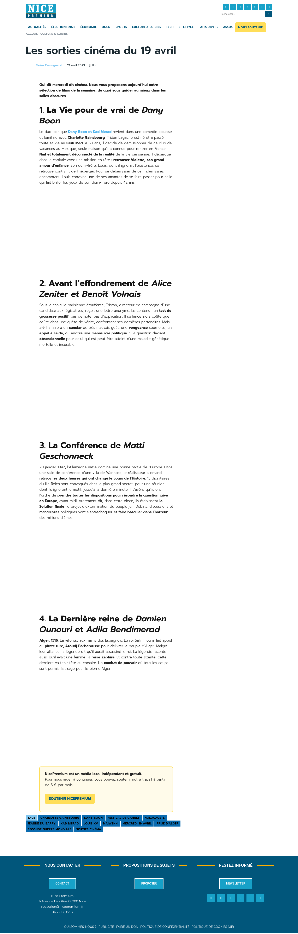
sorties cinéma (88, 829)
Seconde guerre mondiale (49, 829)
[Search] (268, 14)
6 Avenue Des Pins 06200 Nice (62, 902)
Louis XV (91, 823)
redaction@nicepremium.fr (62, 907)
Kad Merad (70, 823)
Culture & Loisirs (54, 34)
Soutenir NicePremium (70, 798)
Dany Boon (93, 818)
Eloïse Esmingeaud (49, 65)
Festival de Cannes (123, 818)
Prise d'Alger (167, 823)
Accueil (32, 34)
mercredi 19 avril (137, 823)
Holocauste (155, 818)
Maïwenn (110, 823)
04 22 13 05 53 (62, 913)
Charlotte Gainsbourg (59, 818)
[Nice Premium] (41, 11)
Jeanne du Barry (42, 823)
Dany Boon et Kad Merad (89, 131)
